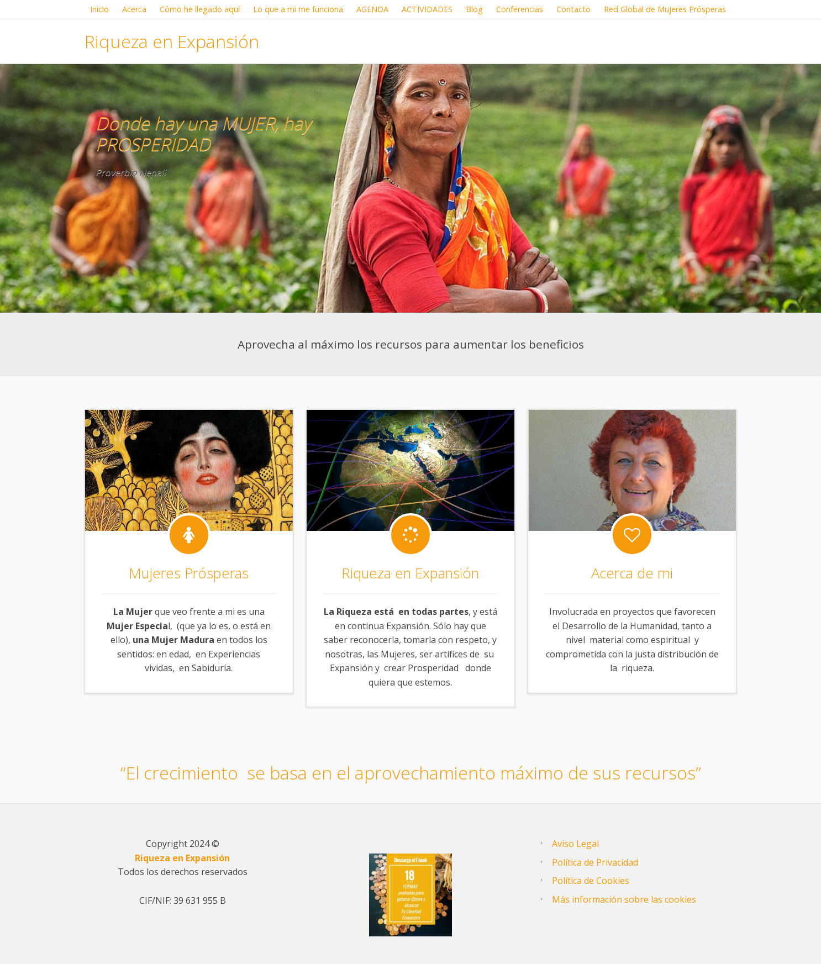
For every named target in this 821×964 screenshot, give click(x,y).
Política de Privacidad (595, 862)
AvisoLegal (575, 843)
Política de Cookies (590, 881)
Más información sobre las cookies (624, 899)
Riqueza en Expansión (172, 41)
